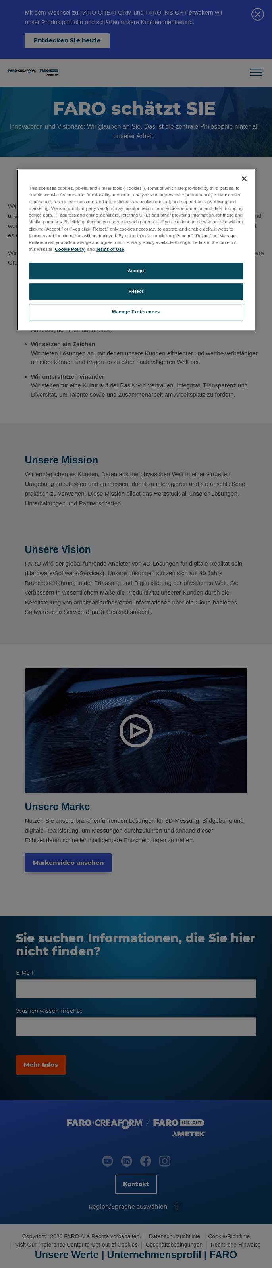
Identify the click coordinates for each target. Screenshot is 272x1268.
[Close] (244, 178)
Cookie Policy (70, 249)
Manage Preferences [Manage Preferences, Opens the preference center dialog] (136, 311)
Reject (136, 291)
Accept (136, 270)
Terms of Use (110, 249)
